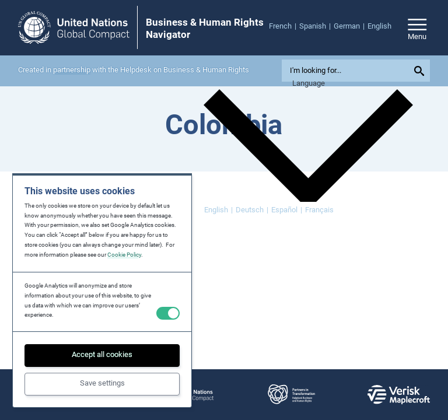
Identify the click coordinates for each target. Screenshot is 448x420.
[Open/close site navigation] (417, 28)
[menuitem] (284, 26)
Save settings (102, 383)
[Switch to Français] (319, 210)
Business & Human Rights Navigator (205, 28)
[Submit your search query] (420, 71)
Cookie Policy (124, 254)
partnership (71, 69)
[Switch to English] (218, 210)
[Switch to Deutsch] (252, 210)
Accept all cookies (102, 354)
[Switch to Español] (286, 210)
